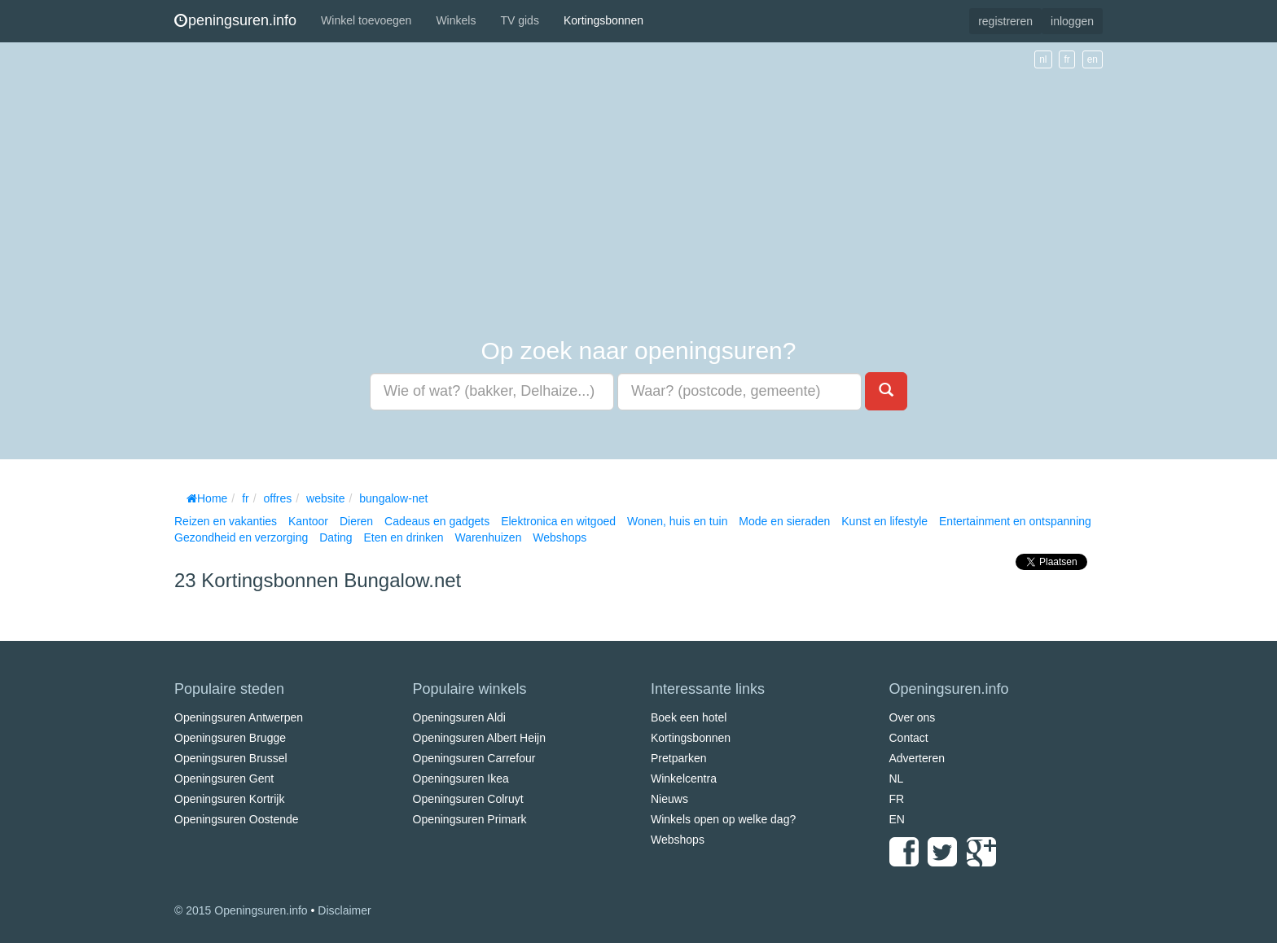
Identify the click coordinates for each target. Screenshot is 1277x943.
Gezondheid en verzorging (241, 537)
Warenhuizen (487, 537)
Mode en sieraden (784, 521)
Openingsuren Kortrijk (229, 798)
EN (897, 819)
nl (1043, 59)
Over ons (912, 717)
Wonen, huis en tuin (677, 521)
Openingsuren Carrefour (474, 758)
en (1092, 59)
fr (1066, 59)
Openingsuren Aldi (459, 717)
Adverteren (917, 758)
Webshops (559, 537)
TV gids (519, 20)
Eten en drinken (403, 537)
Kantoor (308, 521)
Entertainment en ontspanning (1015, 521)
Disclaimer (344, 910)
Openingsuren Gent (224, 778)
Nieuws (669, 798)
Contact (908, 737)
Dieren (356, 521)
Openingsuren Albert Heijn (479, 737)
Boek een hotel (688, 717)
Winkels (456, 20)
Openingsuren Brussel (230, 758)
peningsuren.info (235, 20)
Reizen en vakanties (225, 521)
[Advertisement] (638, 191)
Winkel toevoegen (366, 20)
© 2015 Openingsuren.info (241, 910)
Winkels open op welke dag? (723, 819)
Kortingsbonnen (603, 20)
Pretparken (678, 758)
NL (896, 778)
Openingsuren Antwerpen (238, 717)
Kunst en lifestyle (884, 521)
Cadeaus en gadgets (436, 521)
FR (897, 798)
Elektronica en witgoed (558, 521)
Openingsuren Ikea (461, 778)
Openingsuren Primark (470, 819)
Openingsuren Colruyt (468, 798)
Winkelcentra (684, 778)
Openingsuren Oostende (236, 819)
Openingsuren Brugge (230, 737)
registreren (1005, 21)
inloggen (1072, 21)
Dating (335, 537)
